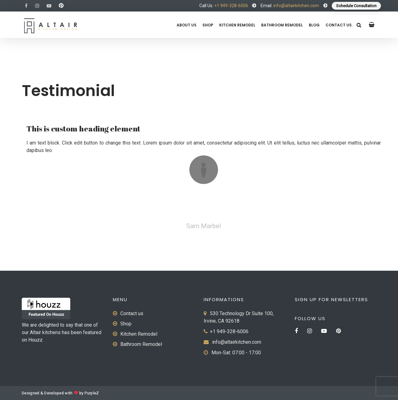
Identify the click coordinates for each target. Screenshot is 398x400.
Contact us (339, 25)
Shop (207, 25)
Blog (314, 25)
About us (187, 25)
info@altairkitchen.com (295, 5)
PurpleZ (92, 393)
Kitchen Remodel (237, 25)
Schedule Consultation (356, 5)
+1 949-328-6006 (231, 5)
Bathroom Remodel (282, 25)
